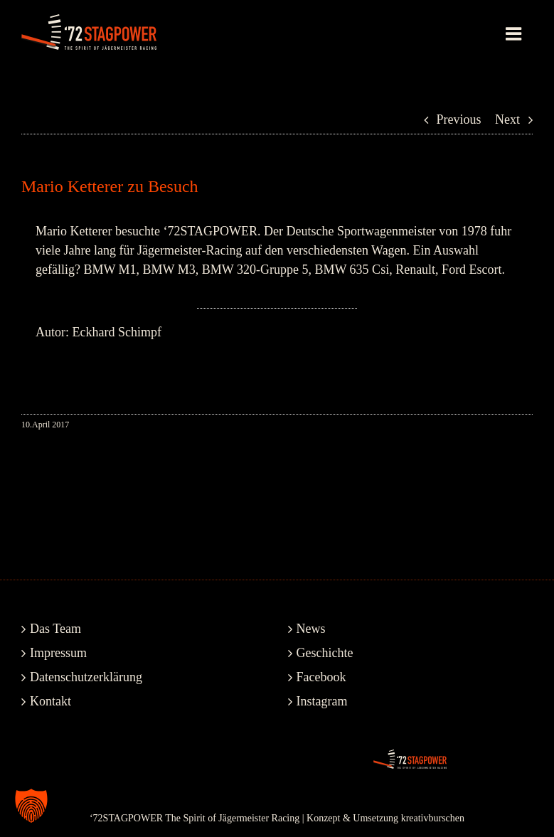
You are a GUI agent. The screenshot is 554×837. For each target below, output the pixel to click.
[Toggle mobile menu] (515, 33)
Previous (459, 119)
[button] (31, 805)
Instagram (322, 701)
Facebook (321, 677)
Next (507, 119)
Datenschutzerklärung (86, 677)
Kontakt (50, 701)
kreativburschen (432, 818)
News (311, 629)
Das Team (55, 629)
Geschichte (325, 653)
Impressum (58, 653)
